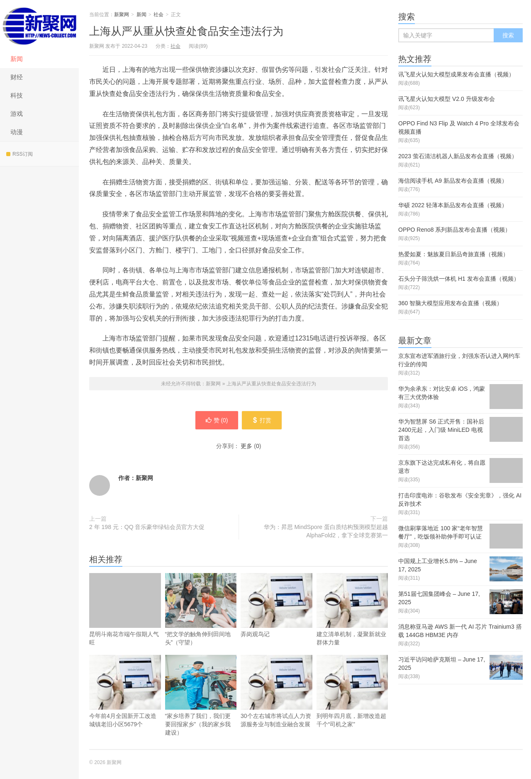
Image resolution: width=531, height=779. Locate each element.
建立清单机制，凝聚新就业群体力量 (352, 622)
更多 (246, 446)
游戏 (16, 113)
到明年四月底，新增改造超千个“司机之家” (352, 704)
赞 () (216, 420)
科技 (16, 95)
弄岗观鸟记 (276, 618)
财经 (16, 77)
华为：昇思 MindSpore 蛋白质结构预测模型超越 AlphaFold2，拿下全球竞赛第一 (326, 531)
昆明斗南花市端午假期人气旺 (125, 609)
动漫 (16, 131)
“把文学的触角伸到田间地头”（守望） (201, 609)
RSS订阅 (19, 154)
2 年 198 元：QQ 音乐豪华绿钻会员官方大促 (147, 527)
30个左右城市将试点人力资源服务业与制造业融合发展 (276, 704)
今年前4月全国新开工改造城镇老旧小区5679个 (125, 704)
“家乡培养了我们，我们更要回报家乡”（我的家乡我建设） (201, 695)
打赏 (262, 420)
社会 (158, 14)
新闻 (16, 58)
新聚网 (39, 25)
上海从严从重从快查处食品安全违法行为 (186, 31)
